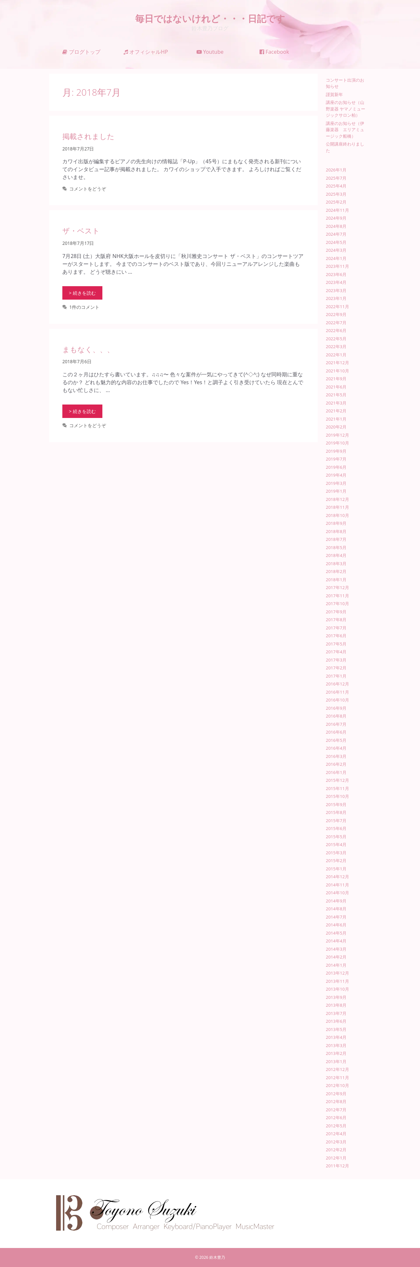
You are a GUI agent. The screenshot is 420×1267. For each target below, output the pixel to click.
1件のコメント (84, 307)
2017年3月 (336, 660)
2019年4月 (336, 475)
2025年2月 (336, 202)
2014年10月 (337, 893)
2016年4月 (336, 748)
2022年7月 (336, 323)
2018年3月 (336, 563)
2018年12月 (337, 499)
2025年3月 (336, 194)
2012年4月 (336, 1134)
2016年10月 (337, 700)
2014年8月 (336, 909)
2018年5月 (336, 547)
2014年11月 (337, 885)
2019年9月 (336, 451)
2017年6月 (336, 636)
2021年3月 (336, 403)
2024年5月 (336, 242)
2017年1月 (336, 676)
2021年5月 (336, 395)
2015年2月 (336, 860)
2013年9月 (336, 997)
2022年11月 (337, 306)
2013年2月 (336, 1053)
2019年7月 (336, 459)
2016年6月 (336, 732)
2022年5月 (336, 339)
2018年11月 (337, 507)
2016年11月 (337, 692)
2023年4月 (336, 282)
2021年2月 (336, 411)
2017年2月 (336, 668)
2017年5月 (336, 644)
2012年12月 (337, 1069)
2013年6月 (336, 1021)
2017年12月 (337, 587)
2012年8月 (336, 1101)
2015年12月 (337, 780)
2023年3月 (336, 290)
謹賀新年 (334, 94)
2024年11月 (337, 210)
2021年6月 (336, 387)
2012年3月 (336, 1142)
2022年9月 (336, 314)
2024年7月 (336, 234)
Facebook (274, 51)
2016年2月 (336, 764)
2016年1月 (336, 772)
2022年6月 (336, 330)
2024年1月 (336, 258)
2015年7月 (336, 820)
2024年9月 (336, 218)
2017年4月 (336, 652)
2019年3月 (336, 483)
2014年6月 (336, 925)
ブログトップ (81, 51)
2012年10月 (337, 1085)
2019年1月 (336, 491)
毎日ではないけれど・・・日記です (210, 18)
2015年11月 (337, 788)
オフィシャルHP (145, 51)
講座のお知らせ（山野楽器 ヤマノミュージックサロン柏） (345, 108)
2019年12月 (337, 435)
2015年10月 (337, 796)
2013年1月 (336, 1061)
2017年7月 (336, 628)
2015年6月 (336, 828)
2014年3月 (336, 949)
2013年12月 (337, 973)
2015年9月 (336, 804)
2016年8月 (336, 716)
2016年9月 (336, 708)
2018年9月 (336, 523)
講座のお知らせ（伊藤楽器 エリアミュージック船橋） (345, 129)
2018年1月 (336, 580)
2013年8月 (336, 1005)
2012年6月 (336, 1117)
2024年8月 (336, 226)
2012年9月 (336, 1094)
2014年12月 (337, 877)
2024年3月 (336, 250)
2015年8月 (336, 812)
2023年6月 (336, 274)
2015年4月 (336, 844)
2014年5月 (336, 933)
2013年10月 (337, 989)
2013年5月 (336, 1029)
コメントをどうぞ (87, 189)
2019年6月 (336, 467)
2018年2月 (336, 571)
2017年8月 (336, 620)
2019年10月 (337, 443)
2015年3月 (336, 853)
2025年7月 (336, 178)
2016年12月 (337, 684)
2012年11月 (337, 1077)
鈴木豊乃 (217, 1257)
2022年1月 (336, 355)
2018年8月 (336, 531)
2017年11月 (337, 596)
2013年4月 (336, 1037)
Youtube (210, 51)
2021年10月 (337, 371)
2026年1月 (336, 170)
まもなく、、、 (88, 349)
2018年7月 (336, 539)
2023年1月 (336, 298)
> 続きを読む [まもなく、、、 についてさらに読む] (82, 411)
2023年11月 (337, 266)
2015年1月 (336, 869)
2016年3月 (336, 756)
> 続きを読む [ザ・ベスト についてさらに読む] (82, 293)
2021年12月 (337, 363)
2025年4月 (336, 186)
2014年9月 (336, 901)
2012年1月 (336, 1158)
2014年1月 (336, 965)
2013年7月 (336, 1013)
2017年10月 (337, 603)
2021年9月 (336, 379)
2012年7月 (336, 1110)
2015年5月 (336, 837)
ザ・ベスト (81, 230)
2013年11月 (337, 981)
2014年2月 (336, 957)
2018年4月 (336, 555)
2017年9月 (336, 612)
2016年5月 (336, 740)
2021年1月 (336, 419)
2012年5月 (336, 1126)
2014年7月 (336, 917)
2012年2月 (336, 1150)
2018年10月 (337, 515)
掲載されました (88, 136)
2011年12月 (337, 1166)
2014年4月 (336, 941)
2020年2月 (336, 427)
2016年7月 (336, 724)
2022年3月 (336, 346)
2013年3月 (336, 1045)
